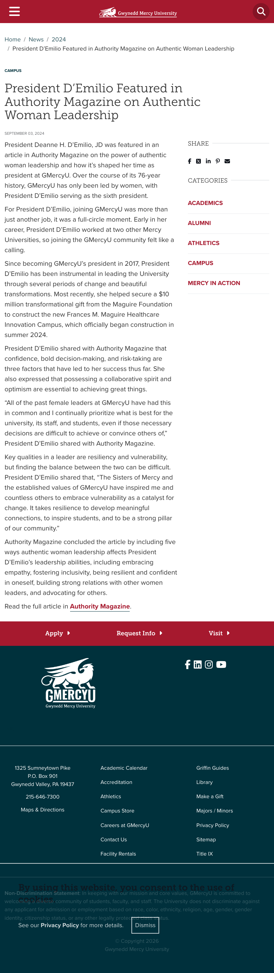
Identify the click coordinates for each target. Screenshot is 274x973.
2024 (58, 39)
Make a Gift (210, 797)
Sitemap (206, 840)
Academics (205, 203)
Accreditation (116, 782)
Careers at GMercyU (125, 825)
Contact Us (114, 840)
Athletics (203, 243)
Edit (9, 729)
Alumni (199, 223)
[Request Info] (139, 633)
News (36, 39)
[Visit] (219, 633)
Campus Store (117, 811)
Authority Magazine (100, 606)
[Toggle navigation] (14, 11)
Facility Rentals (118, 854)
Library (204, 782)
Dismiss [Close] (145, 925)
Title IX (204, 854)
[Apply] (57, 633)
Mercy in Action (214, 283)
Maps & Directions (42, 810)
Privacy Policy (212, 825)
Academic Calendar (124, 768)
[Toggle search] (261, 11)
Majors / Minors (214, 811)
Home (13, 39)
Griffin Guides (212, 768)
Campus (200, 263)
